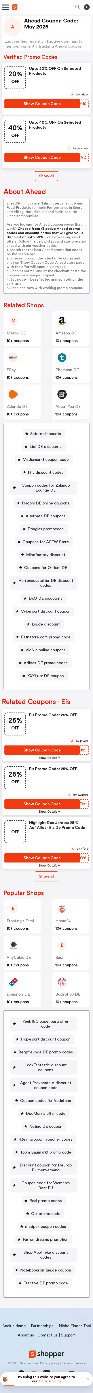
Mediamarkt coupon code (46, 460)
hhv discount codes (45, 472)
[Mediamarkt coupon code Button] (44, 459)
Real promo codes (45, 1201)
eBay (11, 370)
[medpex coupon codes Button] (44, 1226)
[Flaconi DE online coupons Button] (43, 503)
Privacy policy (49, 1363)
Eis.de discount (46, 624)
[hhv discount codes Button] (44, 472)
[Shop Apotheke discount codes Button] (43, 1255)
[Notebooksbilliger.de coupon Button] (44, 1270)
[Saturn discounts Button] (44, 433)
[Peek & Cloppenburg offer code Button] (43, 1024)
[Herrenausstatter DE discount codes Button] (43, 583)
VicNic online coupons (46, 650)
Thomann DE (67, 370)
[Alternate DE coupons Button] (44, 516)
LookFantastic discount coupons (46, 1067)
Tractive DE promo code (46, 1283)
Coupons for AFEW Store (46, 542)
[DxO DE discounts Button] (43, 598)
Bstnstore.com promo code (45, 637)
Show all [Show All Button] (46, 176)
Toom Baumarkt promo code (45, 1152)
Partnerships (42, 1326)
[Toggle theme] (87, 7)
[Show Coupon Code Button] (42, 103)
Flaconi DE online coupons (45, 503)
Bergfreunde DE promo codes (46, 1052)
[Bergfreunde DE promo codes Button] (44, 1052)
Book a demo (14, 1326)
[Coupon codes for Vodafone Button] (44, 1100)
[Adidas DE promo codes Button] (44, 663)
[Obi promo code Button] (44, 1213)
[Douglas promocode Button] (44, 529)
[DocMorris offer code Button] (43, 1113)
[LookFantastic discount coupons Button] (43, 1067)
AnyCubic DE (19, 958)
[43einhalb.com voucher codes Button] (43, 1139)
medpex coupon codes (45, 1227)
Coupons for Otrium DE (45, 568)
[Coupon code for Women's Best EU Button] (43, 1185)
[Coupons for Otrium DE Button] (44, 567)
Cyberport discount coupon (45, 611)
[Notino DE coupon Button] (44, 1126)
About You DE (68, 407)
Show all (46, 876)
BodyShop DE (67, 994)
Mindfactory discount (45, 555)
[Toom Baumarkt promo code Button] (44, 1152)
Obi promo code (45, 1214)
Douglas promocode (46, 529)
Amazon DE (66, 333)
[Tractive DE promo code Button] (44, 1283)
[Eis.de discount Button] (44, 624)
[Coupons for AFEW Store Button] (44, 542)
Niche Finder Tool (75, 1326)
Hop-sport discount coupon (45, 1039)
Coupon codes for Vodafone (45, 1101)
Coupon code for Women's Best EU (45, 1185)
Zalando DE (17, 407)
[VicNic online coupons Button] (44, 650)
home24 (63, 921)
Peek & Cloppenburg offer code (46, 1023)
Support (68, 1335)
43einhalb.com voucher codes (45, 1139)
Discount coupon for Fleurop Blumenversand (46, 1167)
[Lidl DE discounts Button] (44, 446)
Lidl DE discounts (46, 447)
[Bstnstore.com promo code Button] (43, 637)
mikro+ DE (16, 333)
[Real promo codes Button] (44, 1200)
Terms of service (74, 1363)
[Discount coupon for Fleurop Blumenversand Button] (43, 1167)
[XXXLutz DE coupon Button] (44, 675)
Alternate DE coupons (46, 516)
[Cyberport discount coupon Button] (43, 611)
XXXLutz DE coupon (45, 676)
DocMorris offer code (45, 1114)
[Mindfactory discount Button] (44, 554)
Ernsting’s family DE (25, 921)
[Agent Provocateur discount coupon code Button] (43, 1085)
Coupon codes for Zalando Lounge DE (46, 487)
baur (59, 958)
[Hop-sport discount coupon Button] (43, 1039)
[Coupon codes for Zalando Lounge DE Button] (43, 488)
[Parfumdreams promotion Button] (43, 1239)
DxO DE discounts (46, 598)
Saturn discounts (45, 434)
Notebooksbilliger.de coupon (45, 1270)
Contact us (48, 1335)
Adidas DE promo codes (46, 663)
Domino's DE (18, 994)
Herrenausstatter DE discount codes (45, 583)
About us (26, 1335)
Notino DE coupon (45, 1126)
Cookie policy (50, 1381)
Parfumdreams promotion (45, 1239)
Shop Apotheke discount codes (45, 1254)
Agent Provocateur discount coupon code (45, 1085)
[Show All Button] (46, 876)
